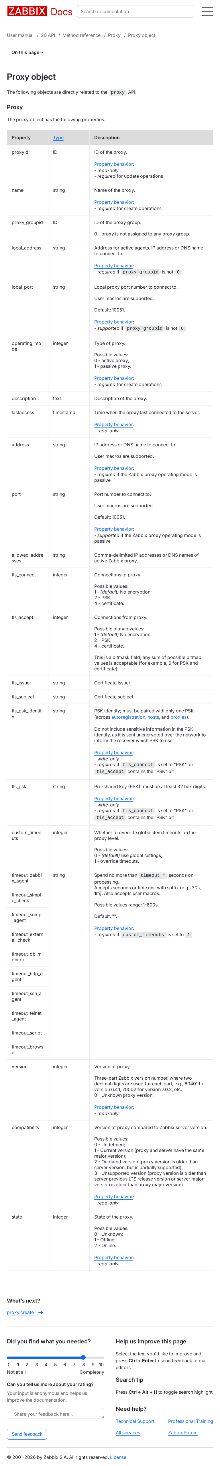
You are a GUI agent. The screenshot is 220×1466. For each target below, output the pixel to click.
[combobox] (137, 11)
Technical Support (135, 1420)
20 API (48, 35)
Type (58, 137)
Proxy (114, 35)
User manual (20, 35)
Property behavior (113, 163)
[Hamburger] (207, 11)
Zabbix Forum (183, 1432)
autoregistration (128, 716)
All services (128, 1432)
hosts (153, 716)
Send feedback (27, 1433)
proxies (178, 716)
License (118, 1456)
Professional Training (190, 1420)
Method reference (81, 35)
